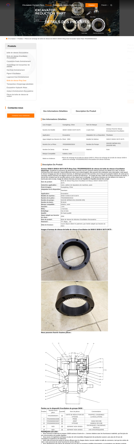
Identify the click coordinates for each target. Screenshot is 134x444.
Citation (92, 5)
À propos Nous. (38, 5)
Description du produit (86, 111)
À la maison (27, 5)
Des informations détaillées (55, 111)
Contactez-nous (75, 5)
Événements (57, 5)
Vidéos (66, 5)
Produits (48, 5)
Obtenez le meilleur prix (96, 101)
